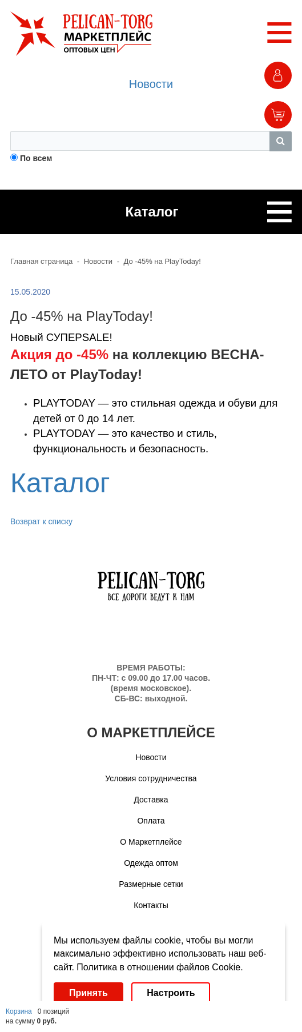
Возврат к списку (41, 521)
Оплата (150, 820)
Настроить (171, 993)
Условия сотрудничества (150, 778)
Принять (88, 993)
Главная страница (41, 261)
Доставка (151, 799)
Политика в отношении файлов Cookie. (159, 967)
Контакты (151, 905)
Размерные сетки (151, 884)
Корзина (19, 1011)
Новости (151, 84)
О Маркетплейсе (151, 841)
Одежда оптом (151, 863)
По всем (36, 158)
